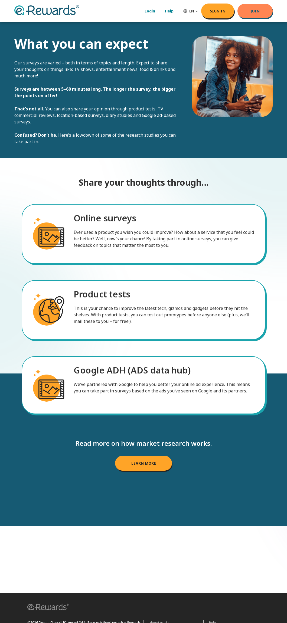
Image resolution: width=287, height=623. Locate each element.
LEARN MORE (143, 463)
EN (190, 11)
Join (255, 11)
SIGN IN (218, 11)
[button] (46, 608)
